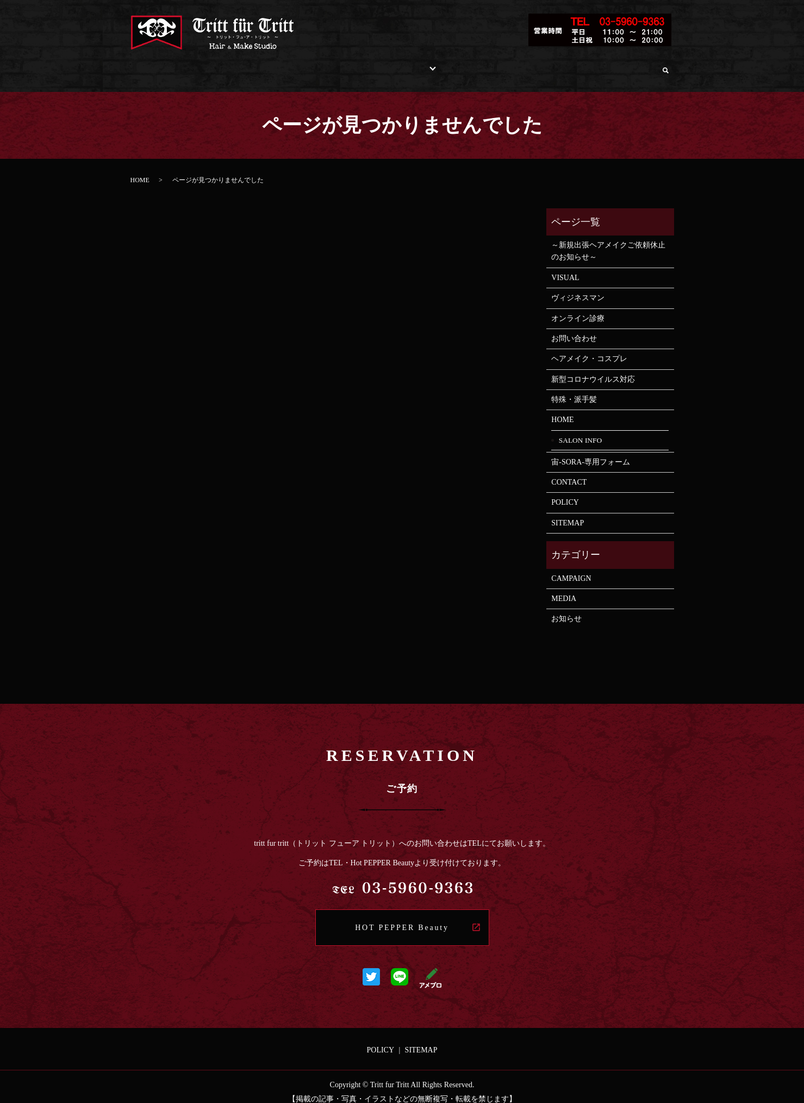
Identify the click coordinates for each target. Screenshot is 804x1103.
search (665, 65)
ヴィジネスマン (577, 287)
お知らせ (566, 608)
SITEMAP (567, 513)
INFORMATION (284, 64)
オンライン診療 (619, 64)
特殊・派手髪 (574, 389)
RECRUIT (488, 64)
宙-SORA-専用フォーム (590, 452)
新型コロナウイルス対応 (593, 369)
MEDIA (563, 588)
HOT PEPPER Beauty (402, 917)
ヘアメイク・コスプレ (589, 348)
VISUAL (569, 267)
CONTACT (569, 472)
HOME (155, 64)
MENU (344, 64)
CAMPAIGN (571, 568)
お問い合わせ (548, 64)
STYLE (388, 64)
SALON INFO (211, 64)
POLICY (565, 492)
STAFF (439, 64)
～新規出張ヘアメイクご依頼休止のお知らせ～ (608, 241)
